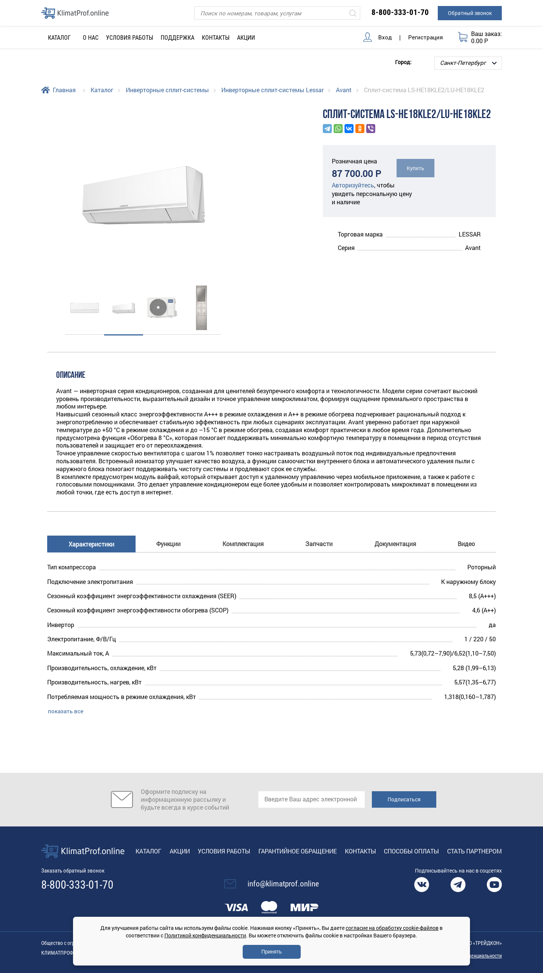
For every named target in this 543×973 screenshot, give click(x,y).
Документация (395, 543)
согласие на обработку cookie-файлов (392, 927)
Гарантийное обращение (297, 851)
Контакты (216, 37)
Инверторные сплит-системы (167, 90)
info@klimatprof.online (283, 883)
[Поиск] (277, 12)
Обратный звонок (470, 12)
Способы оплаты (411, 851)
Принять (271, 952)
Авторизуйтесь (353, 185)
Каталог (102, 90)
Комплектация (243, 543)
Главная (64, 90)
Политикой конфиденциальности (205, 935)
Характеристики (91, 544)
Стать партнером (474, 851)
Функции (168, 543)
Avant (344, 90)
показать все (65, 710)
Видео (466, 543)
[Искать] (352, 12)
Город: (403, 61)
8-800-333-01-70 (400, 12)
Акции (246, 37)
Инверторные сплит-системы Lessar (272, 90)
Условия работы (129, 37)
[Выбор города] (468, 63)
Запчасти (319, 543)
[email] (311, 799)
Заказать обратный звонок (75, 870)
